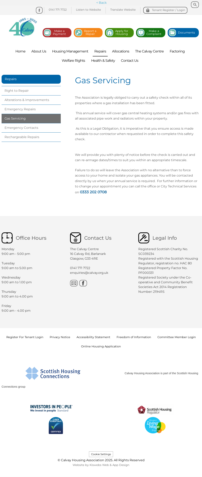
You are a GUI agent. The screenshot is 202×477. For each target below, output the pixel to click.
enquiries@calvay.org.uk (89, 273)
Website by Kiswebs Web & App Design (101, 465)
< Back (101, 3)
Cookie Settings (101, 454)
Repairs (11, 79)
